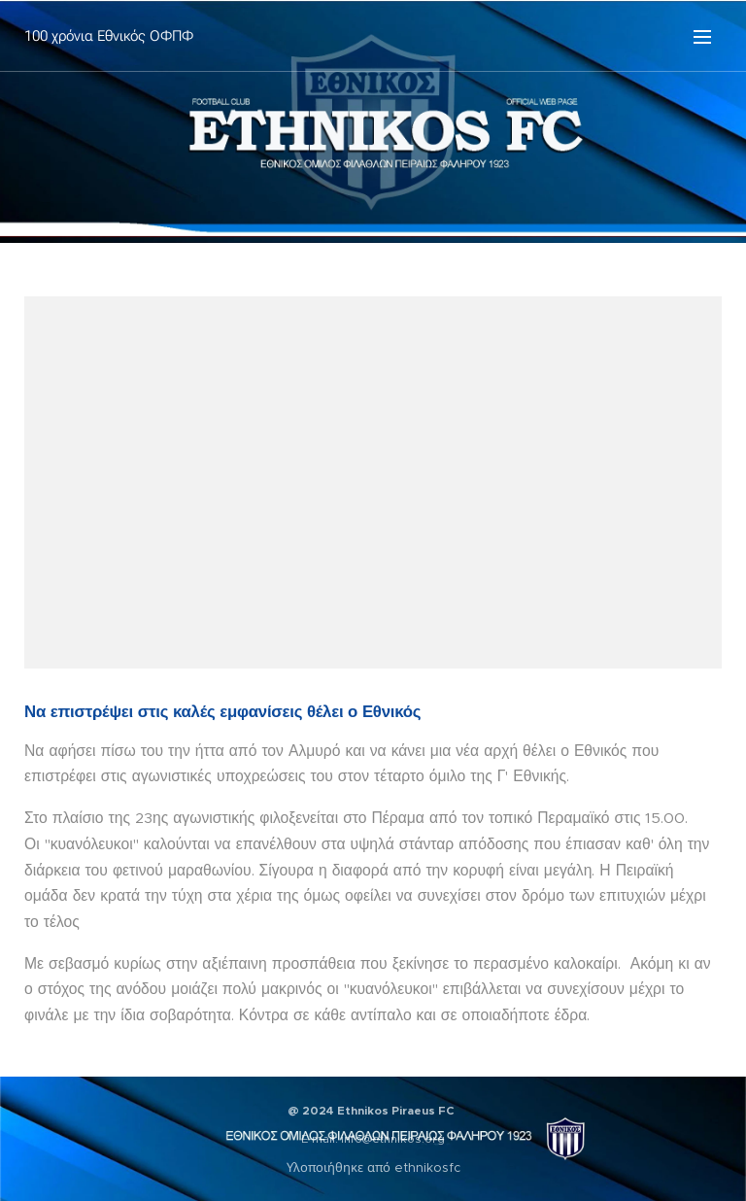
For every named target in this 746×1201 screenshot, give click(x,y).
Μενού (702, 37)
